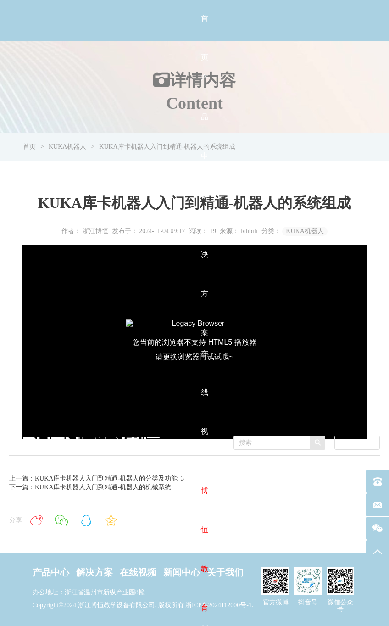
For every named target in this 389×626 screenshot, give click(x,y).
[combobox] (357, 443)
